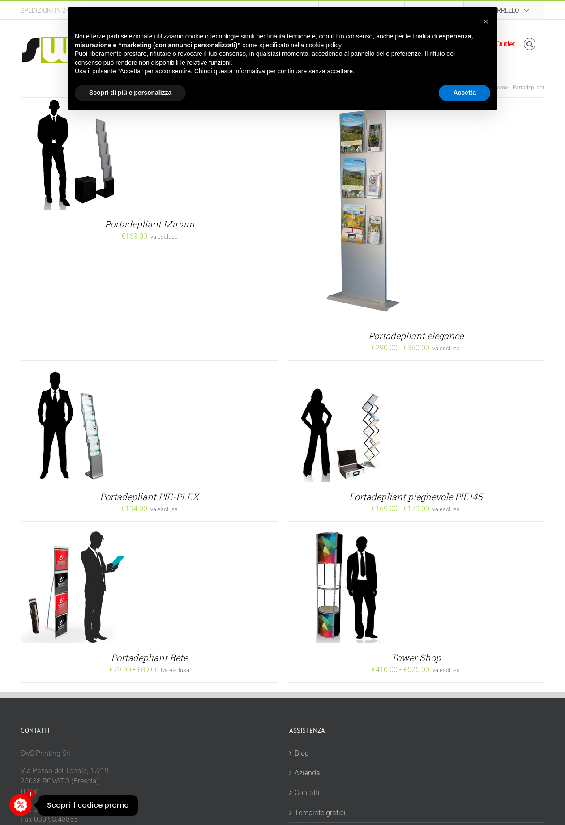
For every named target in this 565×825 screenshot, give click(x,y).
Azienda (307, 773)
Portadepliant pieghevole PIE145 (415, 496)
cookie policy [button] (323, 45)
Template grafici (320, 812)
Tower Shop (416, 657)
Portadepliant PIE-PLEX (149, 496)
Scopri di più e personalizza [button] (130, 92)
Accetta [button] (464, 92)
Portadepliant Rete (149, 657)
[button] (530, 44)
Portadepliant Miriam (149, 224)
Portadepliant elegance (415, 335)
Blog (302, 753)
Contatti (307, 792)
